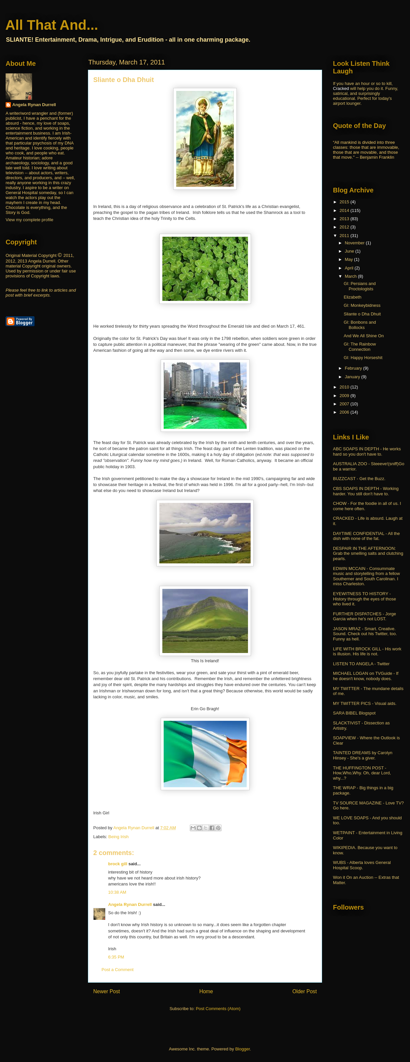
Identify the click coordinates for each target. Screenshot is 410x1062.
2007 (345, 403)
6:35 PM (116, 957)
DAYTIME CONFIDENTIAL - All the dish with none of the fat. (366, 536)
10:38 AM (117, 892)
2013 (345, 218)
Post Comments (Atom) (218, 1008)
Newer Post (106, 991)
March (351, 276)
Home (206, 991)
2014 (345, 210)
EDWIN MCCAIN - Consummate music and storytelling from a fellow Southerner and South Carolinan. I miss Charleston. (366, 576)
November (355, 242)
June (350, 251)
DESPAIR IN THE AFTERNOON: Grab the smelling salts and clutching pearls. (368, 553)
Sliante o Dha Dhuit (362, 313)
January (353, 376)
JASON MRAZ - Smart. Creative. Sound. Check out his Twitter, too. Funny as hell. (365, 633)
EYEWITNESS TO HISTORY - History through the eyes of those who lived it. (364, 598)
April (350, 268)
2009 (345, 395)
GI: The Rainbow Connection (360, 347)
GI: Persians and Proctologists (360, 286)
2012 (345, 227)
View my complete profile (29, 219)
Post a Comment (118, 969)
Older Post (304, 991)
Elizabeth (352, 297)
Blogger (242, 1048)
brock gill (117, 863)
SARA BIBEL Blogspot (354, 713)
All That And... (51, 25)
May (349, 259)
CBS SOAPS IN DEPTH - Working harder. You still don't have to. (365, 491)
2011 (345, 235)
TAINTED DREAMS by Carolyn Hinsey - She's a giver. (362, 755)
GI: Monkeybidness (362, 305)
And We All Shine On (364, 335)
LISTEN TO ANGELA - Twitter (361, 663)
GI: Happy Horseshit (363, 357)
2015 (345, 201)
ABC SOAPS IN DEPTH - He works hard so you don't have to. (367, 451)
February (354, 368)
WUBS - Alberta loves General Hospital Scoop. (362, 865)
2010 (345, 387)
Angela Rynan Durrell (130, 904)
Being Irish (118, 836)
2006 (345, 412)
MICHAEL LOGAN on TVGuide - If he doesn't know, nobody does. (365, 676)
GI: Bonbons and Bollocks (360, 325)
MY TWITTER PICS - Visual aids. (364, 703)
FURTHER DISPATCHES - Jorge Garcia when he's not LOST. (364, 616)
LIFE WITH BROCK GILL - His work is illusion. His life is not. (367, 651)
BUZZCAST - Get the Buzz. (359, 478)
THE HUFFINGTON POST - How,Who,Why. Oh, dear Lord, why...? (362, 773)
